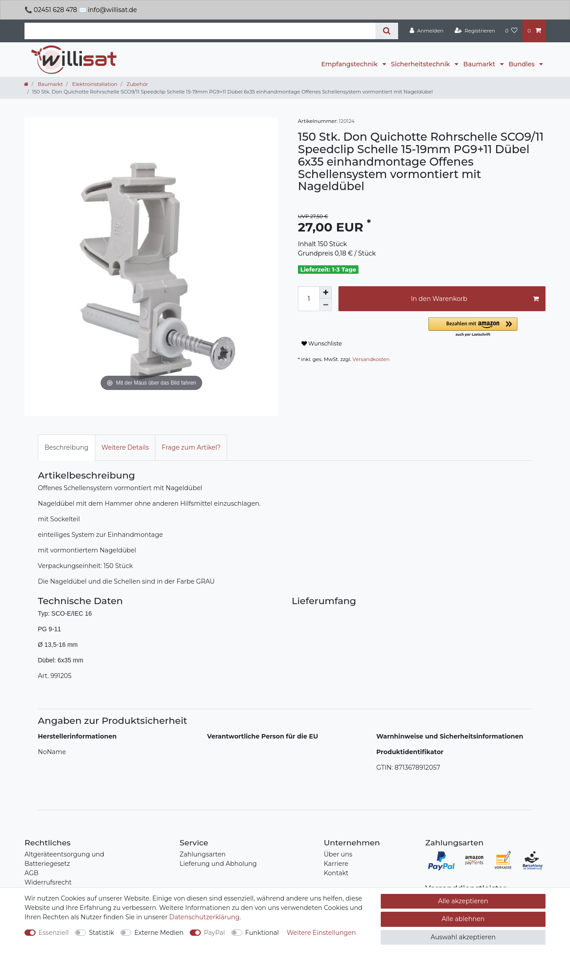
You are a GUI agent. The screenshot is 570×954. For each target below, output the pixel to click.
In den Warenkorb (475, 299)
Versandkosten (371, 359)
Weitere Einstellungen (321, 933)
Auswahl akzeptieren (463, 937)
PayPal (214, 933)
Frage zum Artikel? (191, 447)
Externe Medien (159, 933)
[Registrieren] (475, 31)
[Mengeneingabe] (308, 298)
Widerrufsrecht (48, 882)
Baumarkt (480, 64)
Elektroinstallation (94, 84)
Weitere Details (125, 447)
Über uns (338, 854)
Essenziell (54, 933)
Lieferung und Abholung (217, 864)
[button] (487, 327)
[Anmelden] (426, 31)
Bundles (522, 64)
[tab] (66, 447)
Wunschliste (321, 343)
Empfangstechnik (350, 64)
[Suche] (386, 31)
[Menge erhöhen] (325, 292)
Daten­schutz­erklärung (204, 917)
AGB (31, 873)
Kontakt (336, 873)
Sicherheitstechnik (421, 64)
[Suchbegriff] (199, 31)
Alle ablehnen (463, 919)
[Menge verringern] (325, 305)
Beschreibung (67, 447)
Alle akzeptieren (463, 901)
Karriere (336, 864)
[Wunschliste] (511, 31)
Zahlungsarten (202, 854)
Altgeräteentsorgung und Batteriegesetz (64, 859)
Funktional (262, 933)
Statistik (101, 933)
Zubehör (136, 84)
